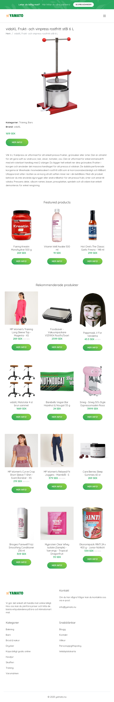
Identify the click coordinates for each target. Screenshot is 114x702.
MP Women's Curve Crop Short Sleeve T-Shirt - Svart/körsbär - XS (21, 474)
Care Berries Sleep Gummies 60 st (93, 473)
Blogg (62, 629)
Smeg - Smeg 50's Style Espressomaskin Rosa (92, 404)
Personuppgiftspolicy (70, 645)
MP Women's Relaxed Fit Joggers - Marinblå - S (57, 473)
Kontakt (63, 634)
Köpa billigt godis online (18, 651)
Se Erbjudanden (83, 4)
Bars (30, 122)
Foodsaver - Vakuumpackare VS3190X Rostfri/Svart (57, 332)
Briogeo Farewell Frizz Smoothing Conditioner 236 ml (21, 547)
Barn (8, 634)
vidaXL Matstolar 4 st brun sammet (21, 404)
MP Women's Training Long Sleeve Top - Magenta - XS (21, 332)
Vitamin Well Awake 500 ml (57, 248)
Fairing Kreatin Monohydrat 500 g (21, 248)
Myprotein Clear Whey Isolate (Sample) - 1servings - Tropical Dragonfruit (57, 549)
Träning (23, 122)
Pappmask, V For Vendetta (92, 334)
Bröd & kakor (13, 640)
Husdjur (10, 656)
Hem (8, 33)
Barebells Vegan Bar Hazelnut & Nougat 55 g (57, 404)
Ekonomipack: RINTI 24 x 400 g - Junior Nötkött (93, 546)
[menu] (104, 16)
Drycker (10, 645)
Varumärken (12, 673)
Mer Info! (17, 142)
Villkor (62, 640)
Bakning (10, 629)
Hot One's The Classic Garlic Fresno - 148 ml (92, 248)
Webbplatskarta (67, 651)
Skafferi (10, 662)
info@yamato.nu (67, 607)
